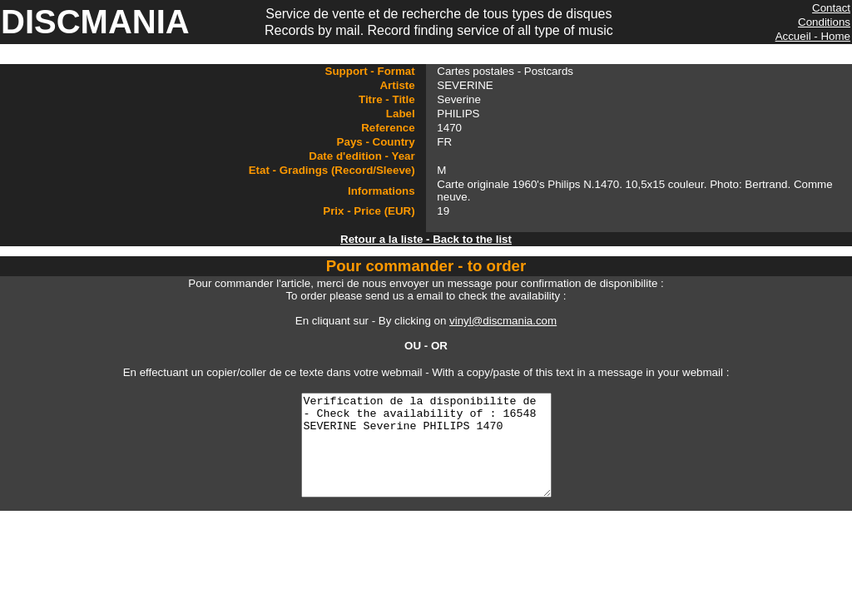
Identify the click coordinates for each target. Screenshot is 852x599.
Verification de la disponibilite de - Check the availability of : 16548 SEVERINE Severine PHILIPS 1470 (426, 455)
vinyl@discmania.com (503, 320)
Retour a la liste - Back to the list (426, 239)
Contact (831, 8)
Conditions (824, 22)
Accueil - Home (812, 36)
